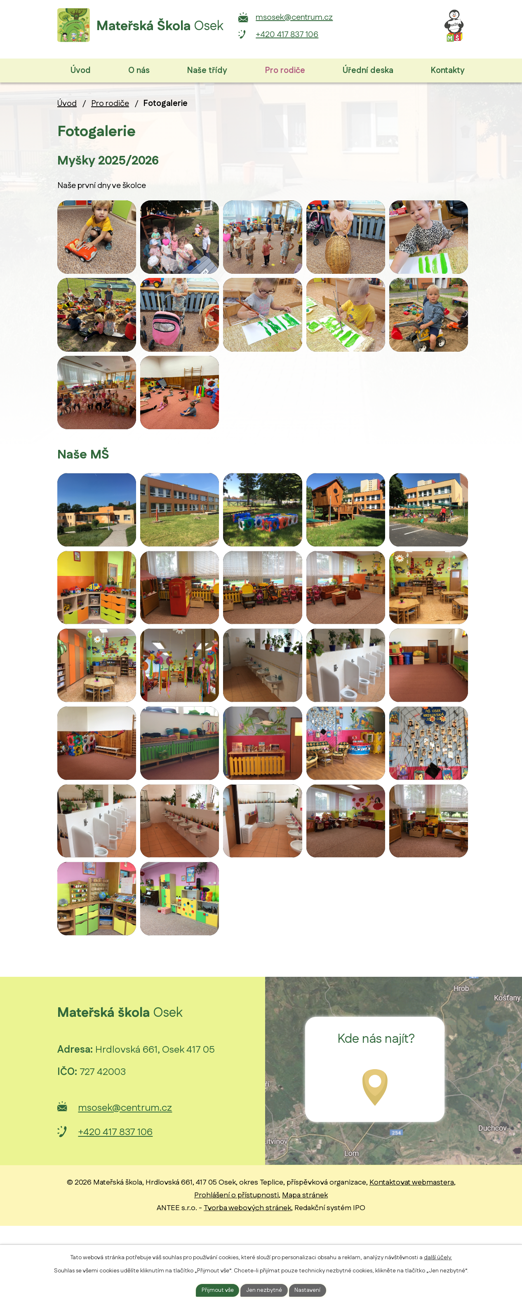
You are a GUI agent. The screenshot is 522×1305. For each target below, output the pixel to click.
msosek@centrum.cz (316, 17)
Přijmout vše (217, 1290)
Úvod (67, 103)
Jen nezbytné (264, 1290)
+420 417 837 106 (308, 34)
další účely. (438, 1257)
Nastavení (308, 1290)
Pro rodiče (110, 103)
